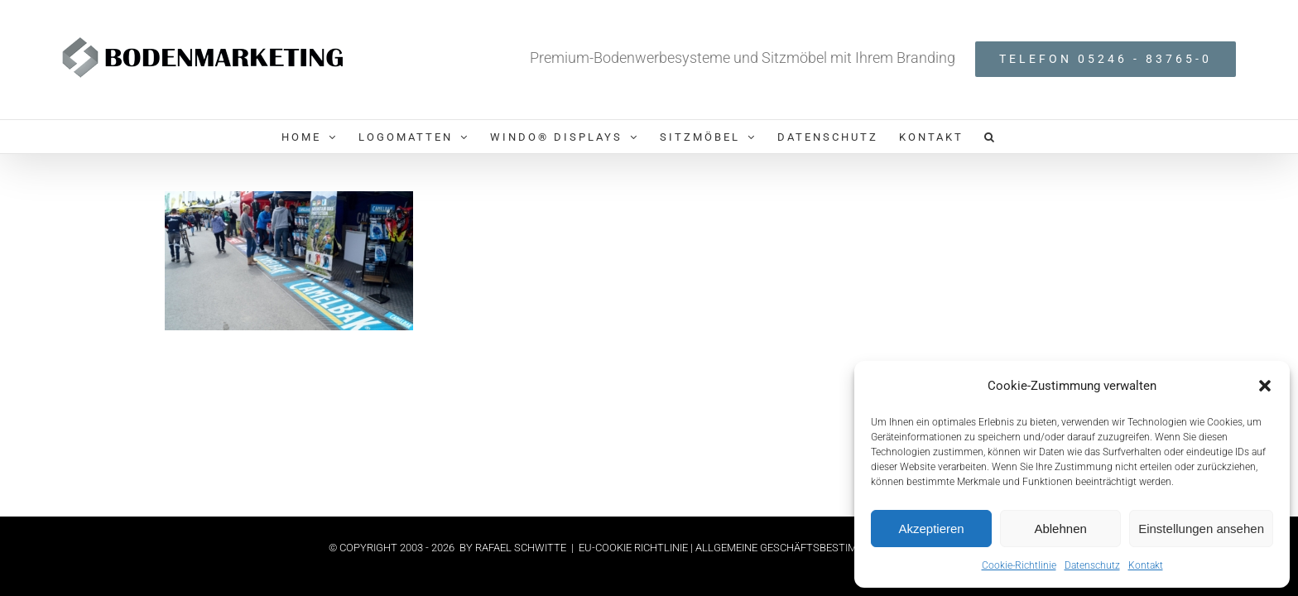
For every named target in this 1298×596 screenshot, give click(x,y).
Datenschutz (1092, 565)
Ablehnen (1060, 529)
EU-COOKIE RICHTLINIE (634, 547)
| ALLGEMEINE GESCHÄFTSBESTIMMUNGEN (795, 547)
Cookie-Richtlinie (1019, 565)
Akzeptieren (931, 529)
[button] (1265, 385)
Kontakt (1145, 565)
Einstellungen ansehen (1201, 529)
